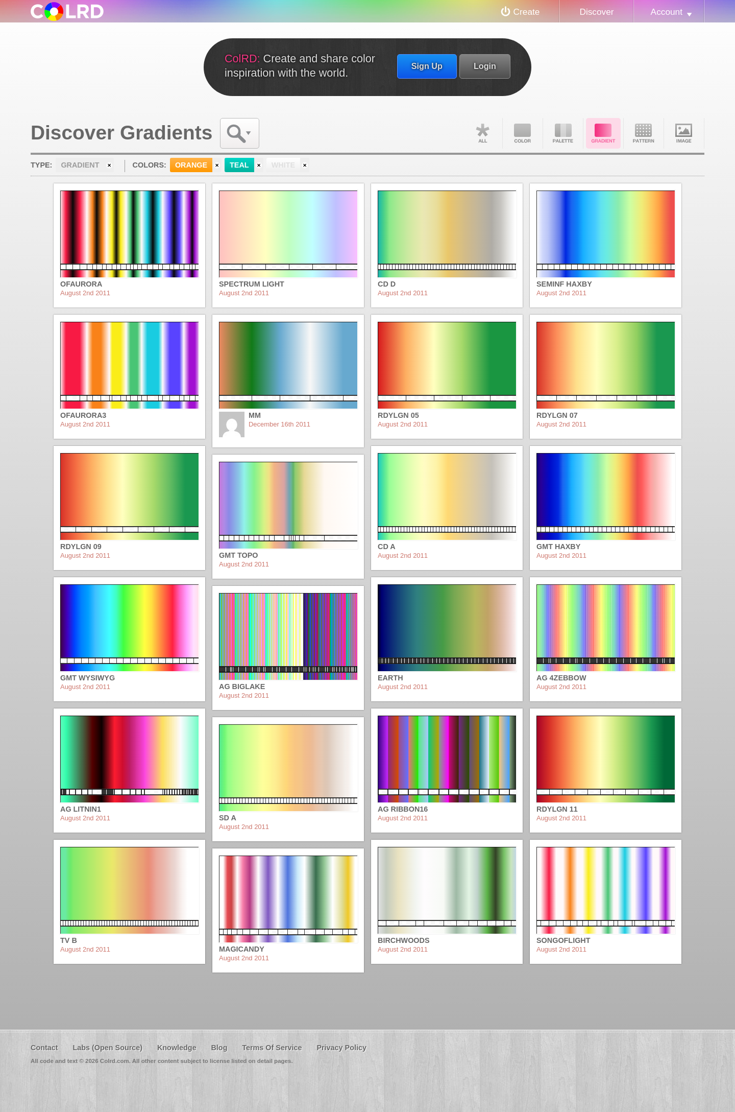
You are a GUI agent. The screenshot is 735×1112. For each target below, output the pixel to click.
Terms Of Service (272, 1048)
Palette (563, 133)
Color (522, 133)
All (482, 133)
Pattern (643, 133)
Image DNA (684, 133)
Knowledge (177, 1048)
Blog (219, 1048)
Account (666, 12)
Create (526, 12)
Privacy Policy (341, 1048)
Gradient (603, 133)
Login (485, 65)
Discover (596, 12)
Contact (44, 1048)
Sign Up (427, 65)
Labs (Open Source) (107, 1048)
